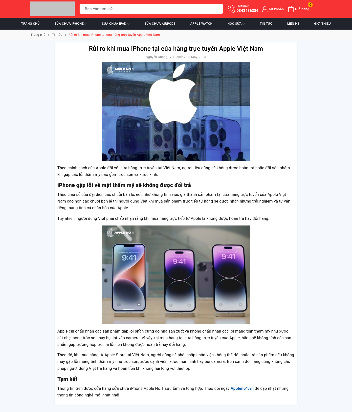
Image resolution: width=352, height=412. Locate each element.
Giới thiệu (322, 23)
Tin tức (266, 23)
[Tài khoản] (273, 9)
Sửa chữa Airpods (160, 23)
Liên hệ (293, 23)
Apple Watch (201, 23)
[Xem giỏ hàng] (298, 9)
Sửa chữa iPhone (70, 23)
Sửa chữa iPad (116, 23)
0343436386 (248, 8)
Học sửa (236, 23)
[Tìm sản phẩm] (151, 9)
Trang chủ (30, 23)
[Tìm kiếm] (218, 9)
